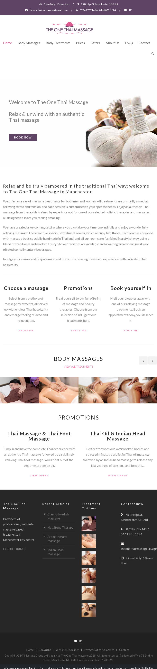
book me (131, 330)
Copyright (45, 649)
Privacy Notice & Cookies (99, 649)
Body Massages (29, 43)
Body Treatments (58, 43)
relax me (26, 330)
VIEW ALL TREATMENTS (78, 366)
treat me (78, 330)
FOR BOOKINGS (14, 549)
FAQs (129, 43)
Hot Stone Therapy (60, 527)
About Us (112, 43)
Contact (144, 43)
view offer (39, 475)
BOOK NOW (23, 137)
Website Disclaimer (67, 649)
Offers (95, 43)
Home (7, 43)
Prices (80, 43)
